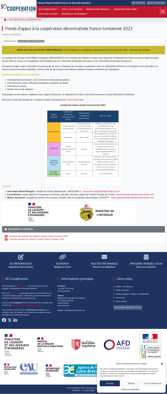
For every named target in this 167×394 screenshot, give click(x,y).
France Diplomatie (75, 100)
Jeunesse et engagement (74, 14)
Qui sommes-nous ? (48, 9)
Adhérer (119, 287)
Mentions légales (122, 294)
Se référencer (128, 287)
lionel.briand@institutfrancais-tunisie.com (135, 194)
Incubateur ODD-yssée (125, 9)
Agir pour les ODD (48, 14)
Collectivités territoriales (31, 41)
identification (21, 286)
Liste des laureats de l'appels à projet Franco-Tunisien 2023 (36, 239)
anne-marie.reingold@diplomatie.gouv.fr (101, 191)
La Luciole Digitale (88, 391)
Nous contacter (121, 301)
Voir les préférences (153, 383)
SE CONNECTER (156, 3)
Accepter (110, 383)
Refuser (131, 383)
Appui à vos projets (72, 9)
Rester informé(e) (122, 290)
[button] (161, 363)
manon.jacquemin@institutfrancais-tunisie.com (132, 198)
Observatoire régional (98, 9)
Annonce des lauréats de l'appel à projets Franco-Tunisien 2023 (38, 236)
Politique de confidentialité (130, 389)
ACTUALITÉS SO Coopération (25, 20)
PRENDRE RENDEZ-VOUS (128, 307)
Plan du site (120, 298)
